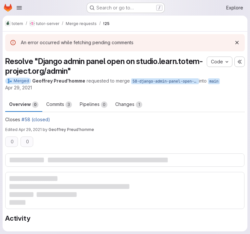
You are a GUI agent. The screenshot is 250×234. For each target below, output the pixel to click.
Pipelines (93, 104)
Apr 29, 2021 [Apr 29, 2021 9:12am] (18, 87)
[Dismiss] (237, 42)
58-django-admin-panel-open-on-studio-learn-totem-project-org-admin (165, 81)
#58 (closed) (35, 119)
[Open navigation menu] (19, 8)
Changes (128, 104)
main (213, 81)
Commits (59, 104)
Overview (23, 104)
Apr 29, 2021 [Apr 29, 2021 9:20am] (30, 129)
